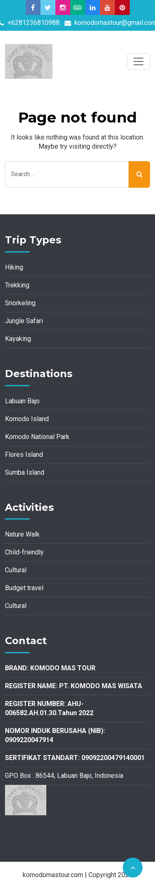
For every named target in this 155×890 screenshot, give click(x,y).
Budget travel (24, 588)
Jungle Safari (24, 321)
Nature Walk (22, 534)
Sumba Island (24, 472)
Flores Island (24, 454)
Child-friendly (24, 552)
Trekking (17, 285)
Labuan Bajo (22, 401)
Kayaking (18, 339)
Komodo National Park (37, 437)
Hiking (14, 267)
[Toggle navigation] (138, 61)
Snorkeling (20, 303)
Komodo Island (27, 419)
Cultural (15, 570)
